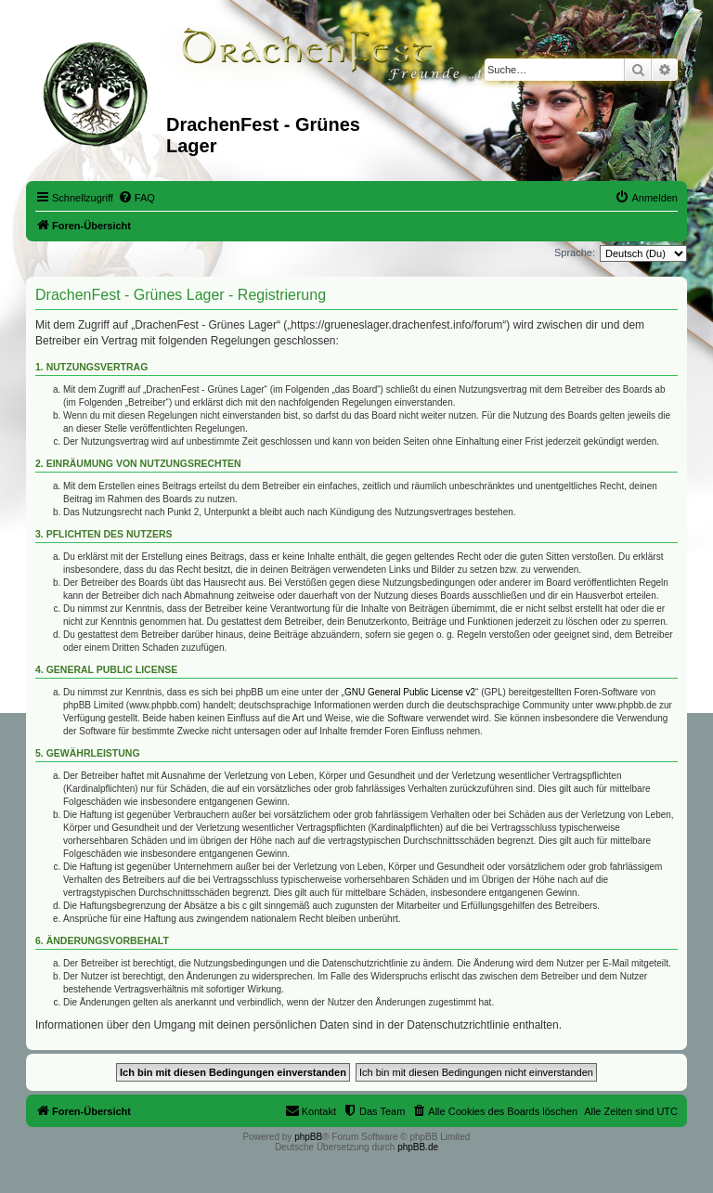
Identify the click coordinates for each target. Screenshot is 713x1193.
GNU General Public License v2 (409, 692)
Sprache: (574, 252)
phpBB (308, 1137)
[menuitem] (136, 198)
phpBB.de (417, 1147)
